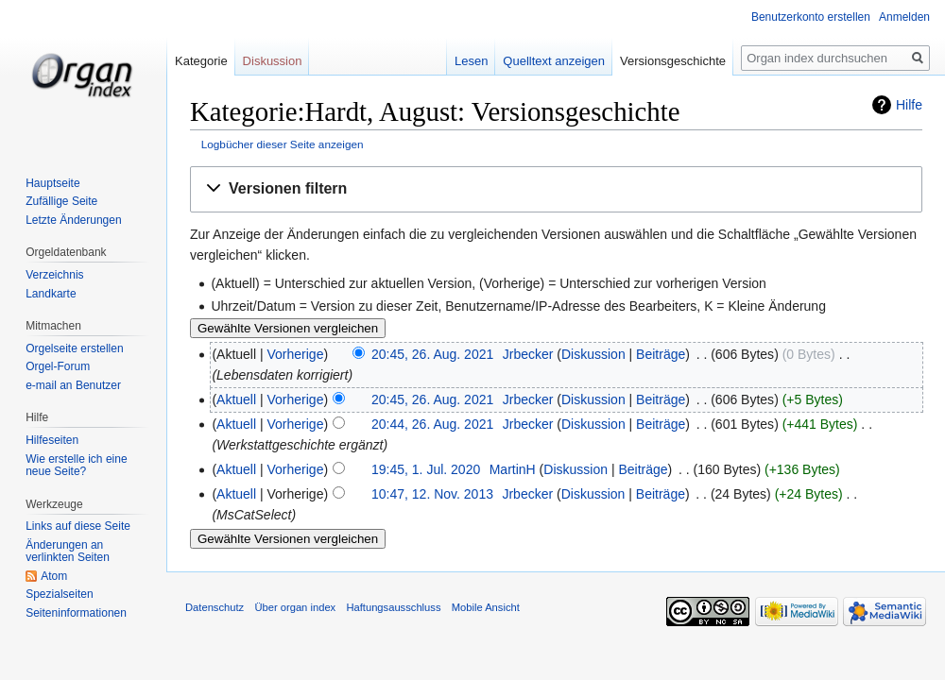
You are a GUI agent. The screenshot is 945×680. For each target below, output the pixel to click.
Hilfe (909, 104)
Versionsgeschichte (674, 61)
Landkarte (51, 293)
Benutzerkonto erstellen (810, 17)
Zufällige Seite (61, 201)
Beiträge (660, 354)
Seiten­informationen (76, 613)
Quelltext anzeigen (555, 61)
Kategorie (201, 61)
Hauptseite (52, 183)
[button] (556, 189)
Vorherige (295, 354)
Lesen (472, 61)
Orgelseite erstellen (74, 348)
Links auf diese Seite (78, 526)
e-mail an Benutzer (73, 385)
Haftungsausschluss (393, 607)
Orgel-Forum (58, 366)
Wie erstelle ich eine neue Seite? (76, 465)
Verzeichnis (54, 274)
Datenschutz (214, 607)
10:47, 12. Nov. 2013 (432, 494)
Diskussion (593, 354)
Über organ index (294, 607)
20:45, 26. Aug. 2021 (432, 354)
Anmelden (904, 17)
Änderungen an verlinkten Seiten (68, 551)
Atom (54, 576)
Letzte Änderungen (73, 220)
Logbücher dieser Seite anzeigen (282, 144)
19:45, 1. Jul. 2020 (425, 469)
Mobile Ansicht (486, 607)
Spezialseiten (59, 594)
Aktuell (236, 399)
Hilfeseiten (52, 440)
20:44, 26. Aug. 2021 (432, 424)
